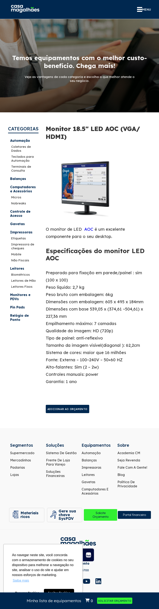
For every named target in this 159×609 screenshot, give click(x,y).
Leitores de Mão (23, 281)
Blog (121, 475)
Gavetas (17, 224)
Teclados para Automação (22, 159)
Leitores (17, 268)
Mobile (16, 254)
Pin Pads (17, 307)
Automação (20, 140)
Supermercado (22, 453)
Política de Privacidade (127, 484)
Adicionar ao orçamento (67, 409)
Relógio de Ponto (19, 317)
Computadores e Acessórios (23, 189)
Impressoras (21, 232)
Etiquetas (18, 238)
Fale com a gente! (132, 467)
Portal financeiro (134, 515)
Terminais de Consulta (21, 168)
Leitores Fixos (22, 287)
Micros (16, 197)
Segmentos (21, 445)
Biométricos (20, 275)
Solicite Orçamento (99, 515)
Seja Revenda (128, 460)
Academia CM (128, 453)
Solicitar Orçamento (114, 600)
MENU (144, 9)
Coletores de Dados (21, 149)
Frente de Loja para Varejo (58, 462)
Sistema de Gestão (61, 453)
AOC (88, 229)
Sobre (123, 445)
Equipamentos (96, 445)
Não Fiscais (20, 260)
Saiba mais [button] (21, 580)
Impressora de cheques (22, 246)
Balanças (18, 179)
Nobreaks (18, 203)
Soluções (55, 445)
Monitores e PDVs (20, 297)
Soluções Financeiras (55, 473)
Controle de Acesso (20, 213)
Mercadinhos (20, 460)
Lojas (14, 475)
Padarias (17, 467)
